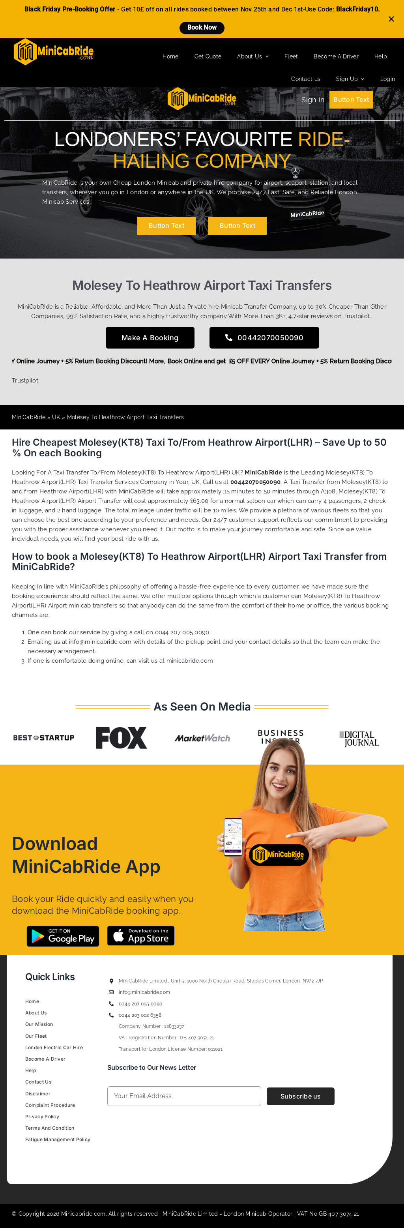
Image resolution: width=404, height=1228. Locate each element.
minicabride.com (189, 660)
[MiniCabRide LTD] (53, 41)
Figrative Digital (124, 1157)
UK (56, 417)
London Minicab (246, 1214)
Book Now (202, 27)
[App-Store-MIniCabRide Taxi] (141, 928)
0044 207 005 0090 (182, 632)
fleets (341, 510)
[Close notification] (391, 19)
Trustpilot (25, 380)
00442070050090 (255, 482)
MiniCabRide (28, 417)
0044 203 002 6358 (140, 1015)
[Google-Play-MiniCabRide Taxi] (62, 928)
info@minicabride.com (100, 641)
